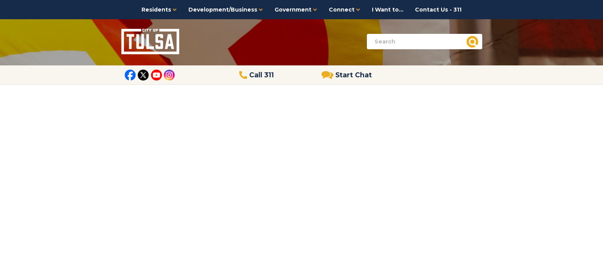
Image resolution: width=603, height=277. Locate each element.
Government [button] (296, 9)
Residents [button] (159, 9)
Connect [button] (344, 9)
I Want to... (387, 9)
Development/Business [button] (225, 9)
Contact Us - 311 (438, 9)
